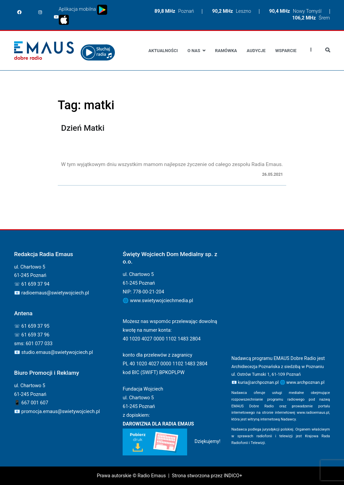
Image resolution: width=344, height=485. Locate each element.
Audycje (256, 50)
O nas (193, 50)
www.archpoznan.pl (305, 382)
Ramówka (226, 50)
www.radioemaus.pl (313, 412)
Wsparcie (285, 50)
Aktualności (163, 50)
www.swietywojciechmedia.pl (161, 301)
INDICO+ (233, 476)
